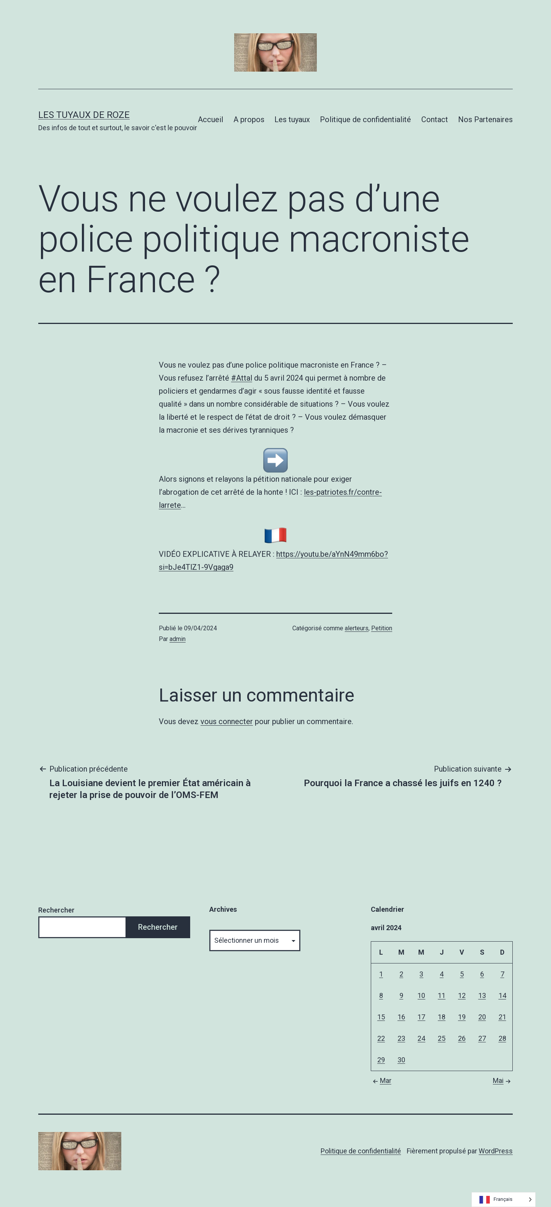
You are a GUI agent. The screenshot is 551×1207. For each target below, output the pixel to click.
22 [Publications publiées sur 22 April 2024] (381, 1038)
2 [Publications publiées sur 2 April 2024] (401, 974)
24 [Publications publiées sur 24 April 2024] (421, 1038)
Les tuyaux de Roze (84, 115)
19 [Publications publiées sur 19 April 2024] (462, 1017)
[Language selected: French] (503, 1199)
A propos (248, 119)
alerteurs (356, 628)
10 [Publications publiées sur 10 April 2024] (421, 995)
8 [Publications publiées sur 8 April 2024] (381, 995)
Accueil (210, 119)
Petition (381, 628)
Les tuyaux (292, 119)
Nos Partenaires (485, 119)
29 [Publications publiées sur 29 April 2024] (381, 1060)
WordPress (496, 1151)
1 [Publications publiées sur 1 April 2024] (381, 974)
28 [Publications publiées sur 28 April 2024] (502, 1038)
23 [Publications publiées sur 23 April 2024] (401, 1038)
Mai (503, 1080)
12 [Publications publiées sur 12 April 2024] (462, 995)
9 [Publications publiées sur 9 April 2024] (401, 995)
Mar (381, 1080)
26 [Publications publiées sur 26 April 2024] (462, 1038)
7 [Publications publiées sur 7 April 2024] (502, 974)
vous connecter (227, 721)
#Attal (241, 378)
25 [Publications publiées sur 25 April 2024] (441, 1038)
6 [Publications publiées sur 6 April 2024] (482, 974)
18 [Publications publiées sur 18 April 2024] (441, 1017)
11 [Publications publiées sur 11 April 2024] (441, 995)
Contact (434, 119)
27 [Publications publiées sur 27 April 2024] (482, 1038)
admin (178, 639)
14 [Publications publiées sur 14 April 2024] (502, 995)
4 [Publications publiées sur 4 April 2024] (441, 974)
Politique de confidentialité (365, 119)
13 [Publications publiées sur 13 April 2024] (482, 995)
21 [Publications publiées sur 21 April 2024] (502, 1017)
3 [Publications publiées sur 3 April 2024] (421, 974)
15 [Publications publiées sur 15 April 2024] (381, 1017)
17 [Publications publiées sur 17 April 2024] (421, 1017)
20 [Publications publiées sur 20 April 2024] (482, 1017)
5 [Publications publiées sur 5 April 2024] (462, 974)
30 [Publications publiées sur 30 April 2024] (401, 1060)
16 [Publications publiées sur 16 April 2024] (401, 1017)
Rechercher (56, 910)
